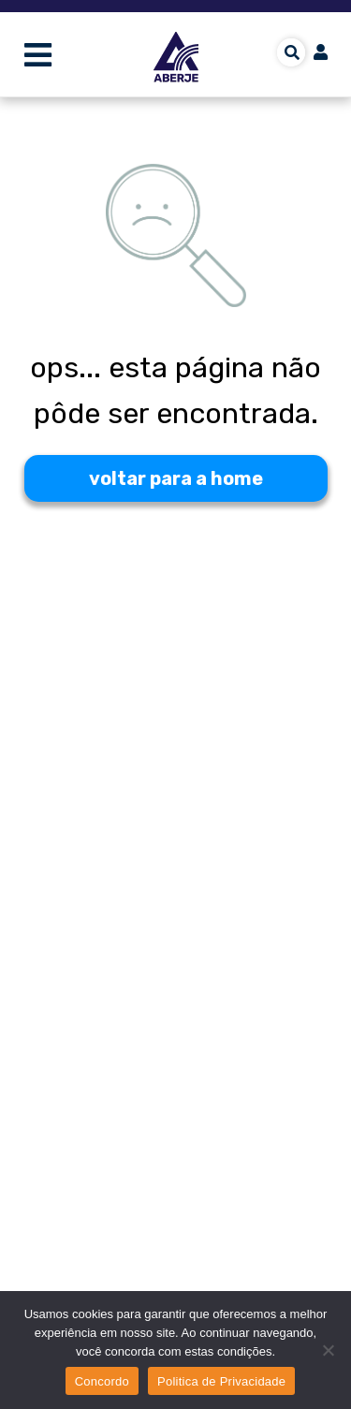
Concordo (102, 1381)
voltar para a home (176, 478)
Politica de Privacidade (221, 1381)
